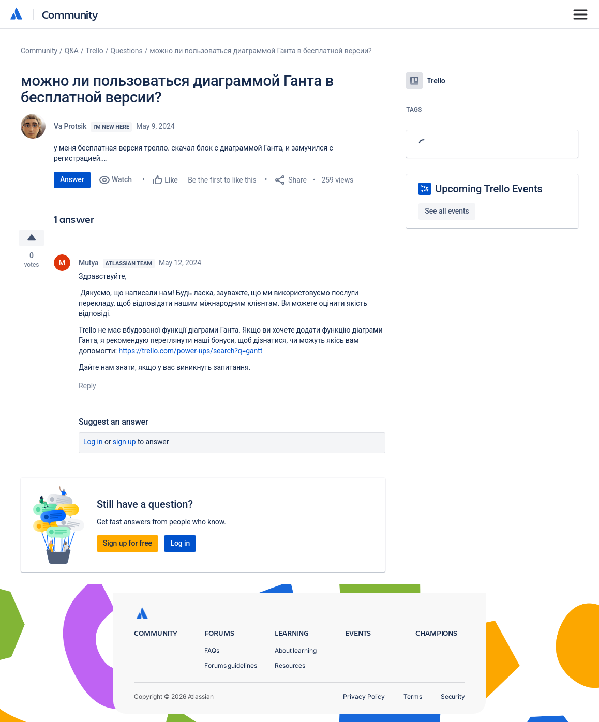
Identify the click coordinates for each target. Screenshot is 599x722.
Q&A (72, 51)
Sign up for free (127, 543)
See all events (447, 211)
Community (70, 14)
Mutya (89, 263)
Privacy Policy (364, 696)
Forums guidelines (230, 665)
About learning (296, 650)
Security (453, 696)
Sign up (124, 442)
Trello (94, 51)
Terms (412, 696)
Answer (72, 179)
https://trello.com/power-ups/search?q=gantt (191, 351)
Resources (290, 665)
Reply (87, 386)
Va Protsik (70, 126)
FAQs (211, 650)
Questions (126, 51)
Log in (93, 442)
